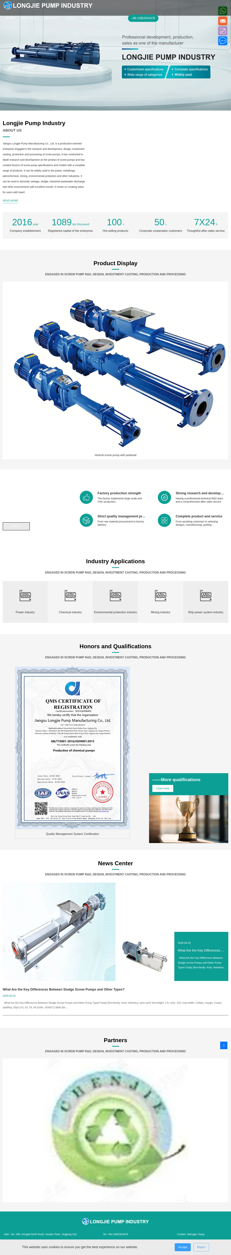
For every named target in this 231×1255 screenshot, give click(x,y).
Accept (182, 1247)
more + (17, 526)
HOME (10, 18)
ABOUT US (29, 18)
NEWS (87, 18)
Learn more (163, 788)
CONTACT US (110, 18)
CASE (71, 18)
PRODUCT (52, 18)
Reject (201, 1247)
